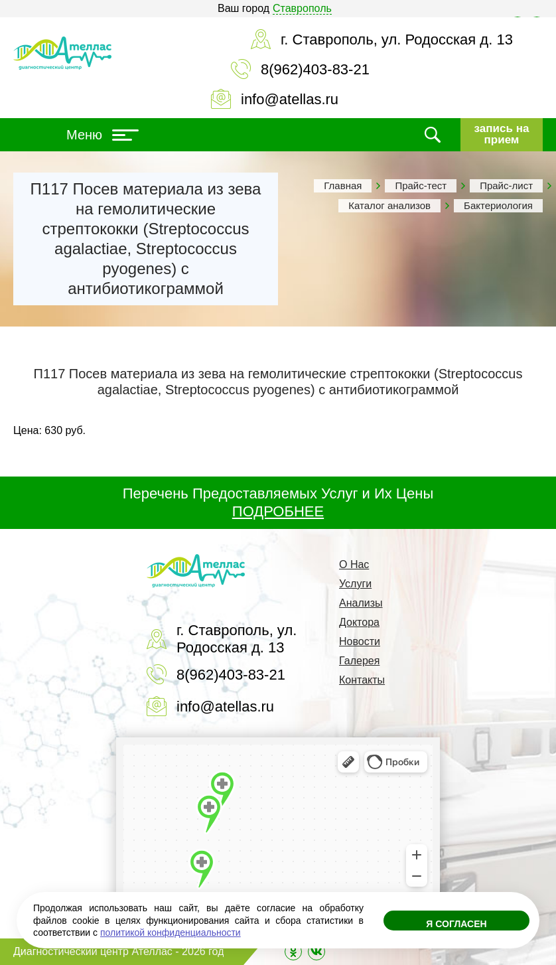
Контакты (362, 680)
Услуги (355, 583)
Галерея (359, 660)
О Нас (354, 564)
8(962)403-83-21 (315, 69)
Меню (102, 134)
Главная (343, 185)
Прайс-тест (421, 185)
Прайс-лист (506, 185)
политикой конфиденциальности (170, 932)
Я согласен (456, 924)
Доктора (359, 622)
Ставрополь (302, 8)
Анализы (361, 603)
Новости (359, 641)
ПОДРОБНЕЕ (278, 511)
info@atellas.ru (289, 99)
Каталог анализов (389, 205)
